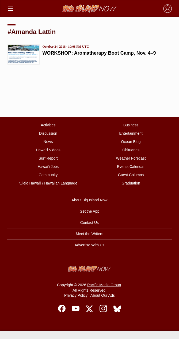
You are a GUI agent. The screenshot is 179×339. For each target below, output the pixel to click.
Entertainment (130, 133)
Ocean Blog (130, 142)
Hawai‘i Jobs (48, 166)
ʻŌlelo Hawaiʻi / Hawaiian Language (48, 183)
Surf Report (48, 158)
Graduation (130, 183)
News (48, 142)
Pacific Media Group (104, 285)
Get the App (90, 211)
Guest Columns (131, 175)
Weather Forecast (131, 158)
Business (131, 125)
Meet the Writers (89, 234)
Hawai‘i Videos (48, 150)
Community (48, 175)
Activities (48, 125)
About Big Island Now (90, 200)
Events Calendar (131, 166)
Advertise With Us (89, 245)
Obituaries (130, 150)
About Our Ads (102, 295)
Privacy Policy (75, 295)
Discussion (48, 133)
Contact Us (89, 222)
